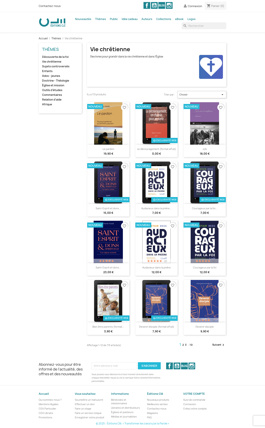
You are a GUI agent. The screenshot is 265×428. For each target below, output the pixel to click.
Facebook (146, 5)
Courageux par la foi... (204, 208)
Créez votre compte (195, 408)
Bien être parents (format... (108, 326)
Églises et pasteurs (122, 412)
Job (205, 149)
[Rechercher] (204, 25)
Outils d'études (52, 90)
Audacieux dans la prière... (156, 208)
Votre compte (194, 394)
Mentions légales (48, 404)
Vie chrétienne (51, 61)
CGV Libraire (46, 413)
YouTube (154, 5)
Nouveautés (83, 19)
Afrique (47, 104)
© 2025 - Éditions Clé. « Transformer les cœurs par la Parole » (132, 423)
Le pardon (108, 149)
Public (114, 19)
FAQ (149, 417)
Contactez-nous (50, 6)
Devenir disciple (205, 326)
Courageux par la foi (204, 267)
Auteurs (146, 19)
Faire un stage (83, 408)
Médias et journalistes (124, 416)
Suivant (218, 345)
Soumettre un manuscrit (89, 399)
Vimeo (161, 5)
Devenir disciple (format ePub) (156, 326)
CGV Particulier (47, 408)
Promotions (45, 417)
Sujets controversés (55, 66)
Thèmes (100, 19)
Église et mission (53, 85)
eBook (179, 19)
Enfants (47, 71)
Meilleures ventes (157, 404)
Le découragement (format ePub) (156, 149)
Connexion (189, 404)
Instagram (169, 5)
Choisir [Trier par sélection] (201, 95)
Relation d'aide (52, 99)
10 (191, 344)
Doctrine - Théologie (55, 80)
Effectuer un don (85, 404)
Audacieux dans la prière (156, 267)
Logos (191, 19)
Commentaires (52, 95)
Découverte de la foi (55, 57)
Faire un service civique (88, 413)
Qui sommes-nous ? (50, 399)
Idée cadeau (130, 19)
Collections (163, 19)
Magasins (152, 413)
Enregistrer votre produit (89, 417)
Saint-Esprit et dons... (108, 208)
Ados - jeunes (51, 76)
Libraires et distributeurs (125, 407)
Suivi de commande (194, 399)
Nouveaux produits (158, 399)
